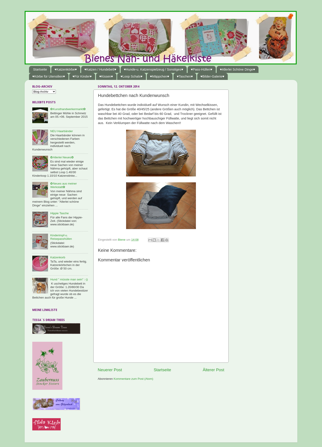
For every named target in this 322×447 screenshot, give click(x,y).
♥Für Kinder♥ (82, 76)
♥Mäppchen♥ (159, 76)
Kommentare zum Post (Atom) (133, 378)
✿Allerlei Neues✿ (62, 157)
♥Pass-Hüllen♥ (201, 69)
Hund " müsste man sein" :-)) (69, 279)
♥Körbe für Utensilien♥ (48, 76)
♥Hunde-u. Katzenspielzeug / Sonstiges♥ (153, 69)
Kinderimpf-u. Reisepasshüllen (61, 237)
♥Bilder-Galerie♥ (212, 76)
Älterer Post (213, 370)
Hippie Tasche (59, 213)
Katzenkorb (57, 257)
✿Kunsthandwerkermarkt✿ (68, 109)
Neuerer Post (110, 370)
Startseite (40, 69)
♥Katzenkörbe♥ (66, 69)
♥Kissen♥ (106, 76)
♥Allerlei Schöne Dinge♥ (237, 69)
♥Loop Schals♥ (131, 76)
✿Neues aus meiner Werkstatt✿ (63, 185)
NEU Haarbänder (61, 131)
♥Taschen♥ (185, 76)
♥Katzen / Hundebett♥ (100, 69)
